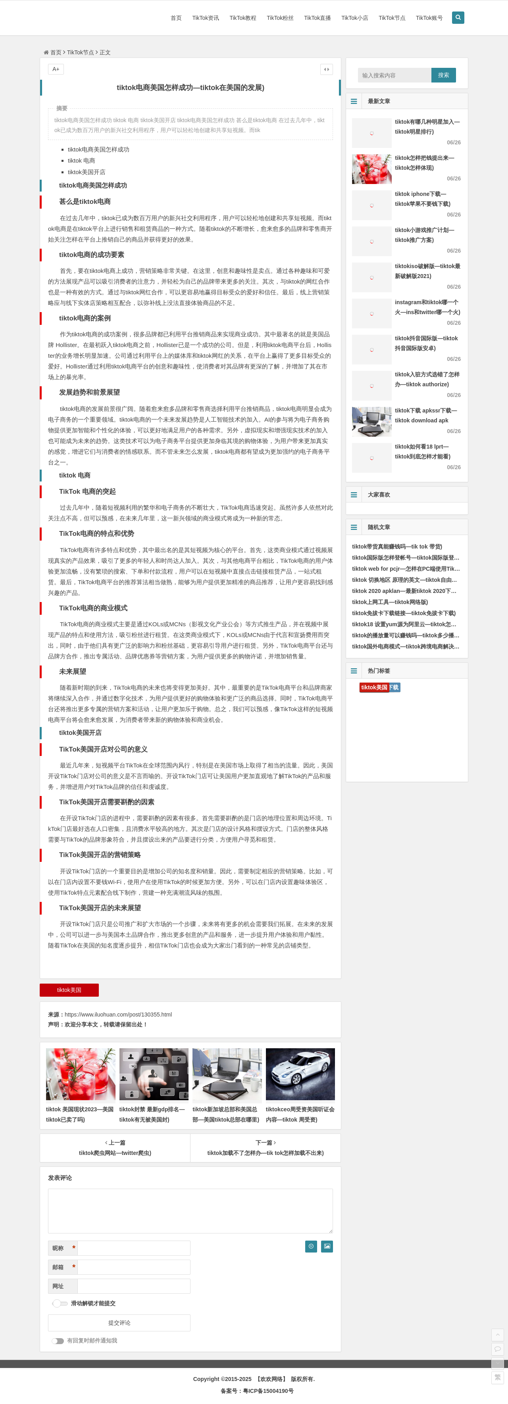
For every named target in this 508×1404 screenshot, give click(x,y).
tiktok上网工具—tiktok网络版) (390, 602)
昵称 (63, 1248)
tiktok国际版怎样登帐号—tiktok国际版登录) (406, 557)
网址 (58, 1286)
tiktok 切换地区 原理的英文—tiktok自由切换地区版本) (419, 580)
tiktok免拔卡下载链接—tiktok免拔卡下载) (404, 613)
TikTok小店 (354, 18)
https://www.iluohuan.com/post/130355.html (118, 1014)
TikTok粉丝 (280, 18)
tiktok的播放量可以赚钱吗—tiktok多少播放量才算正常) (420, 635)
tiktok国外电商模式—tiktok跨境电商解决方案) (409, 646)
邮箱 (63, 1267)
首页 (176, 18)
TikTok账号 (429, 18)
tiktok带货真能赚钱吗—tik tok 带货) (397, 546)
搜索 (443, 75)
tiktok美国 (69, 990)
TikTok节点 (392, 18)
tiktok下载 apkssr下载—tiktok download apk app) (426, 420)
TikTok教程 (242, 18)
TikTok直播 (317, 18)
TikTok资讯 (205, 18)
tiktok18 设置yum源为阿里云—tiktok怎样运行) (411, 624)
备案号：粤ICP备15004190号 (257, 1391)
